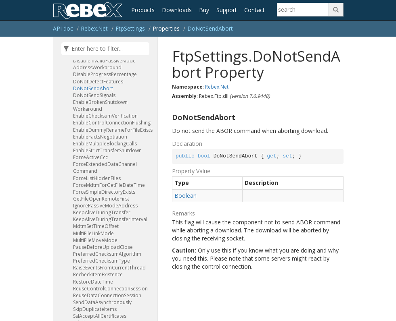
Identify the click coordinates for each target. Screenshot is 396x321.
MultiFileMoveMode (95, 240)
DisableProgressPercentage (105, 74)
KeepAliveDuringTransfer (101, 212)
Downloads (177, 10)
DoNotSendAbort (210, 28)
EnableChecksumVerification (105, 115)
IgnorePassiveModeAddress (105, 205)
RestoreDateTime (93, 281)
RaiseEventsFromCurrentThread (109, 267)
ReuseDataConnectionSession (107, 295)
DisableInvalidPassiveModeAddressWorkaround (104, 64)
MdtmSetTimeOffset (96, 226)
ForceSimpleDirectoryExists (104, 191)
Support (226, 10)
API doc (63, 28)
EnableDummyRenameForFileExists (113, 129)
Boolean (185, 195)
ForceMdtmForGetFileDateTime (109, 185)
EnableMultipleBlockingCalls (105, 143)
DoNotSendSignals (94, 95)
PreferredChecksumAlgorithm (107, 254)
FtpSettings (130, 28)
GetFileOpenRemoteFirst (101, 198)
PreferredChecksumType (101, 260)
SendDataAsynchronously (102, 302)
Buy (204, 10)
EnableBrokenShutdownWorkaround (100, 105)
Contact (254, 10)
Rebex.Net (94, 28)
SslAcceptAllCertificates (99, 316)
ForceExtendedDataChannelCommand (105, 167)
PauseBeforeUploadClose (103, 247)
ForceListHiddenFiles (97, 178)
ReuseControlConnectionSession (110, 288)
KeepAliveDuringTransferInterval (110, 219)
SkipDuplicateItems (95, 309)
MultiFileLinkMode (93, 233)
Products (143, 10)
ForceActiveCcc (90, 157)
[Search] (303, 10)
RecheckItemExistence (98, 274)
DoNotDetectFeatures (98, 81)
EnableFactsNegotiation (100, 136)
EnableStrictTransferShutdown (107, 150)
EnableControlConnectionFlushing (112, 122)
